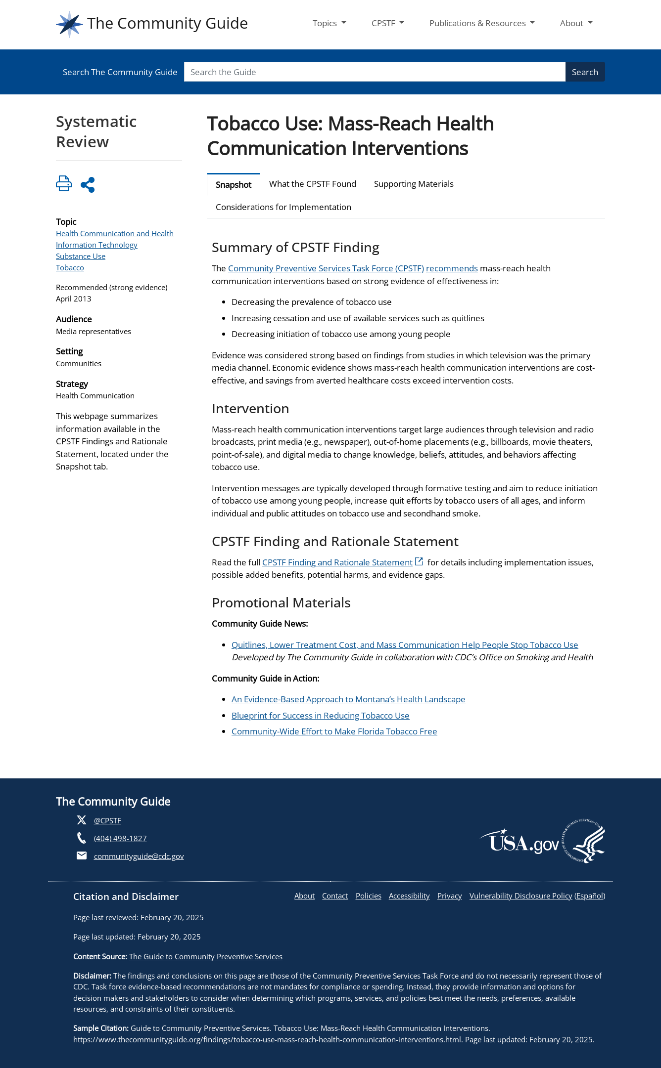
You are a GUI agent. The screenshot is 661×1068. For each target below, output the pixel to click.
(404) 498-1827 (120, 838)
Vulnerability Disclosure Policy (521, 895)
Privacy (449, 895)
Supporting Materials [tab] (414, 183)
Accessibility (409, 895)
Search (585, 72)
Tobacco (70, 267)
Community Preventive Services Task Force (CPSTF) (326, 268)
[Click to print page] (64, 185)
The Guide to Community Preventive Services (206, 956)
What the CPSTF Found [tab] (312, 183)
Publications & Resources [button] (478, 23)
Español (589, 895)
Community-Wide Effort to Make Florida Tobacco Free (334, 731)
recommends (452, 268)
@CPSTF (107, 820)
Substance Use (80, 256)
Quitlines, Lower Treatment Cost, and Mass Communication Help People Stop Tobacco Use (405, 644)
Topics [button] (326, 23)
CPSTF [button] (384, 23)
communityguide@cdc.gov (139, 856)
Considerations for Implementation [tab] (283, 207)
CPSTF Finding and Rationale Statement (342, 562)
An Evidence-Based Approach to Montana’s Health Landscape (349, 699)
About (304, 895)
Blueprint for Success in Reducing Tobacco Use (321, 715)
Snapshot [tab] (233, 184)
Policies (368, 895)
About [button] (572, 23)
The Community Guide (152, 24)
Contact (335, 895)
